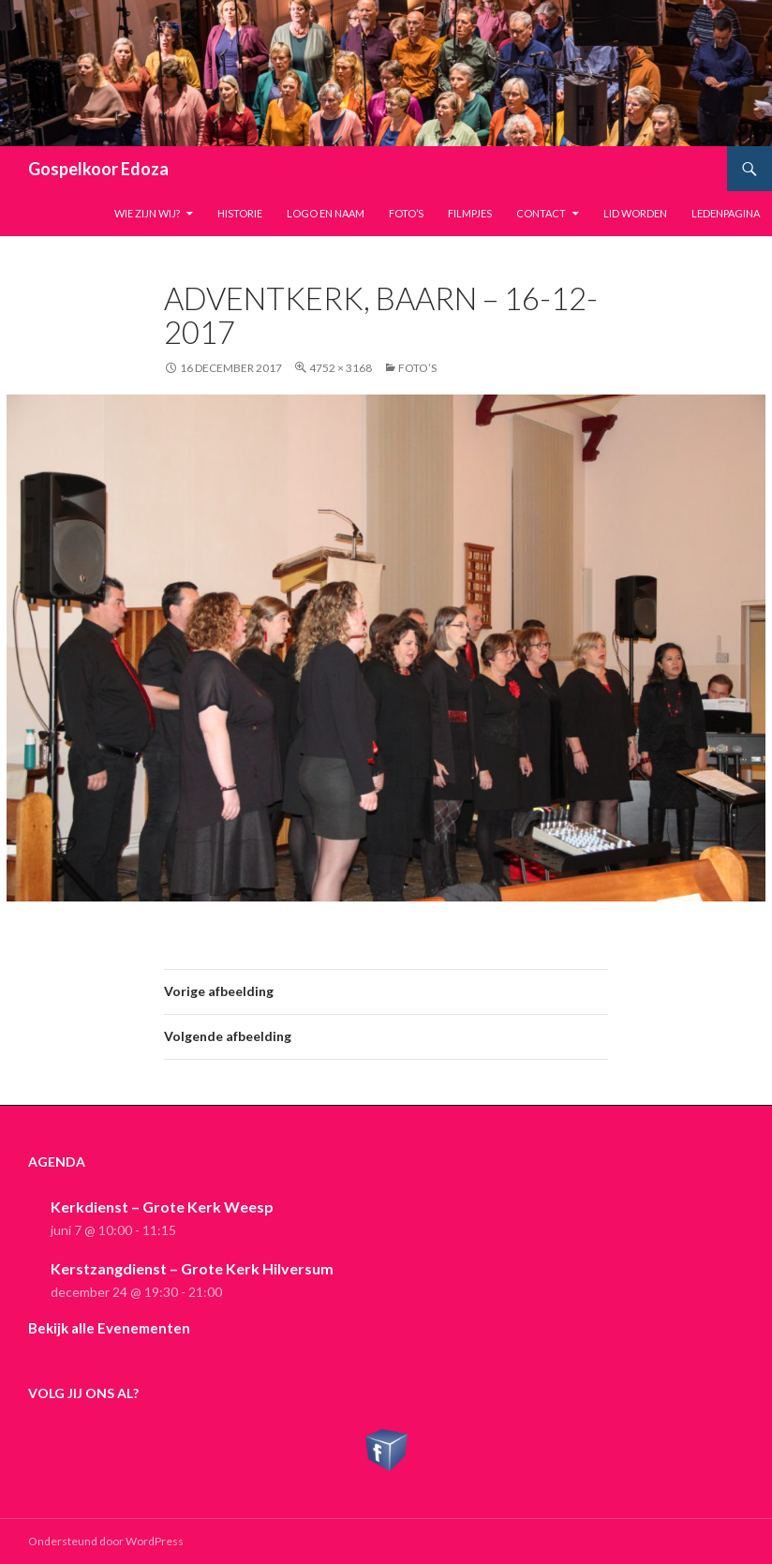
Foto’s (406, 213)
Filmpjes (470, 213)
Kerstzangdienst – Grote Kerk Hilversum (192, 1268)
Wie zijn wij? (147, 213)
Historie (239, 213)
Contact (541, 213)
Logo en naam (325, 213)
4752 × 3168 (340, 368)
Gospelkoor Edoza (98, 168)
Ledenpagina (725, 213)
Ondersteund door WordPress (106, 1541)
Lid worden (635, 213)
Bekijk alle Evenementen (109, 1327)
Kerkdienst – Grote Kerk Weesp (162, 1206)
